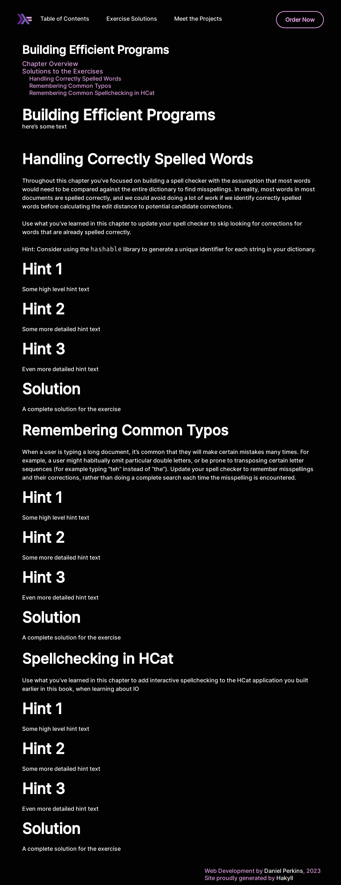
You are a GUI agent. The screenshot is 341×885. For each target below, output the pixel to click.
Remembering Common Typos (70, 85)
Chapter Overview (50, 63)
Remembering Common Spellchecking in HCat (92, 92)
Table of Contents (64, 18)
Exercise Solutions (131, 18)
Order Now (300, 19)
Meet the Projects (198, 18)
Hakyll (284, 877)
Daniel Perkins (283, 870)
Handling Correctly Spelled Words (75, 78)
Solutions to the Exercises (62, 71)
